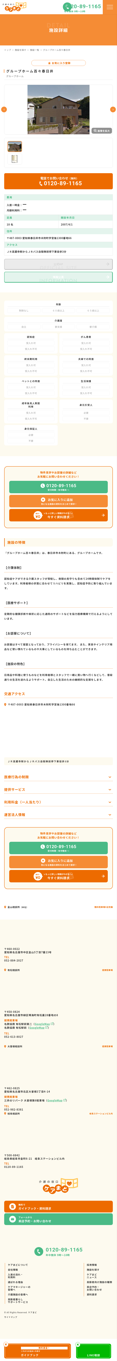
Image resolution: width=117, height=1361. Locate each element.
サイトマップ (10, 1343)
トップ (7, 49)
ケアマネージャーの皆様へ (19, 1314)
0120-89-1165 (13, 1191)
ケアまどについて (18, 1291)
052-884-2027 (13, 984)
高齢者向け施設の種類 (99, 1308)
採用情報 (92, 1291)
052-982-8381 (13, 1133)
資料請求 (92, 1320)
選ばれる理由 (15, 1308)
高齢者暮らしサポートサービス (18, 1326)
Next (113, 122)
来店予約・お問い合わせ (94, 1314)
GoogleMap (42, 1050)
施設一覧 (34, 49)
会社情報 (13, 1295)
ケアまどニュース (92, 1302)
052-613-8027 (13, 1061)
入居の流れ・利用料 (15, 1302)
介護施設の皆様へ (18, 1320)
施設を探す (20, 49)
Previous (4, 122)
